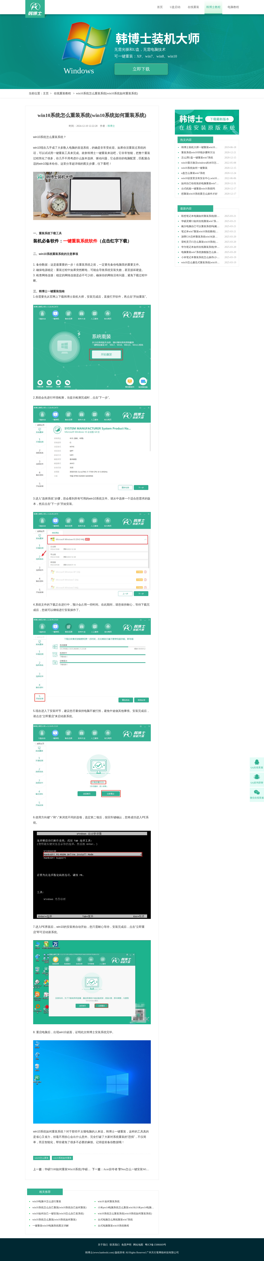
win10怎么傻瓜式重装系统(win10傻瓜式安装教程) (200, 262)
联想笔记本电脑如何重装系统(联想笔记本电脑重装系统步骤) (200, 216)
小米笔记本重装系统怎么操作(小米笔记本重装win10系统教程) (200, 257)
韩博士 (111, 126)
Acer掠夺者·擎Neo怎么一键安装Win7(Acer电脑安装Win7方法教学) (126, 1169)
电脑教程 (233, 7)
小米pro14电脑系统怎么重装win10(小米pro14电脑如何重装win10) (133, 1207)
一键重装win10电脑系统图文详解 (50, 1225)
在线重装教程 (62, 93)
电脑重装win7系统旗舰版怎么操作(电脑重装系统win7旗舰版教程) (200, 252)
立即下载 (141, 69)
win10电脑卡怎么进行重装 (46, 1201)
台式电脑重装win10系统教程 (113, 1225)
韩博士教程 (213, 7)
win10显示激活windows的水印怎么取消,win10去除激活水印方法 (200, 163)
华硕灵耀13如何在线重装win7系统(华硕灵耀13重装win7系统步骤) (200, 221)
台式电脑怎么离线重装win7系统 (115, 1219)
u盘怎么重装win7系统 (193, 173)
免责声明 (126, 1244)
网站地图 (138, 1244)
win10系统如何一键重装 (194, 168)
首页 (160, 7)
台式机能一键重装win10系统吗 (198, 188)
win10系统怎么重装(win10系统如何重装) (54, 1219)
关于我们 (103, 1244)
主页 (46, 93)
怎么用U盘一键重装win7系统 (197, 157)
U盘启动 (175, 7)
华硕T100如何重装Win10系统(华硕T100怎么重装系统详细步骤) (68, 1169)
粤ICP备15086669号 (155, 1244)
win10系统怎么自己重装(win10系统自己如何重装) (59, 1207)
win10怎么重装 (41, 1158)
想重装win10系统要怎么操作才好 (199, 194)
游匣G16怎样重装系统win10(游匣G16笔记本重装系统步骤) (200, 237)
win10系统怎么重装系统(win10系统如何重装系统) (125, 1213)
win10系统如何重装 (62, 1158)
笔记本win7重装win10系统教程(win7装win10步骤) (200, 231)
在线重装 (193, 7)
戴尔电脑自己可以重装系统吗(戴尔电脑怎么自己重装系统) (200, 226)
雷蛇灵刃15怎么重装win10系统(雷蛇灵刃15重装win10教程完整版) (200, 242)
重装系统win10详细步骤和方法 (198, 152)
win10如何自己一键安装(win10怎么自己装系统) (58, 1213)
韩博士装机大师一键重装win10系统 (200, 147)
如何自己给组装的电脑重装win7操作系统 (200, 183)
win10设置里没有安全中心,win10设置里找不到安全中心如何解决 (200, 178)
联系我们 (115, 1244)
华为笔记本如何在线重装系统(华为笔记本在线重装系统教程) (200, 247)
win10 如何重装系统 (109, 1201)
